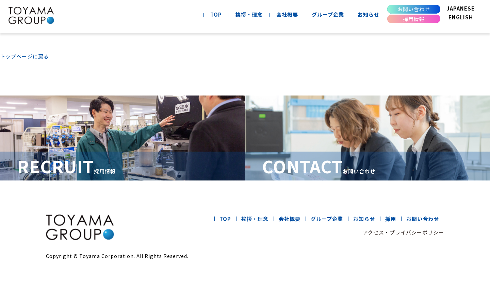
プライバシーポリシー (417, 232)
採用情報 (414, 18)
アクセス (373, 232)
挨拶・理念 (249, 14)
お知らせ (368, 14)
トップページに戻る (24, 56)
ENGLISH (460, 17)
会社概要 (287, 14)
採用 (390, 218)
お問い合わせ (413, 9)
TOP (216, 14)
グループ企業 (328, 14)
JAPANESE (460, 8)
